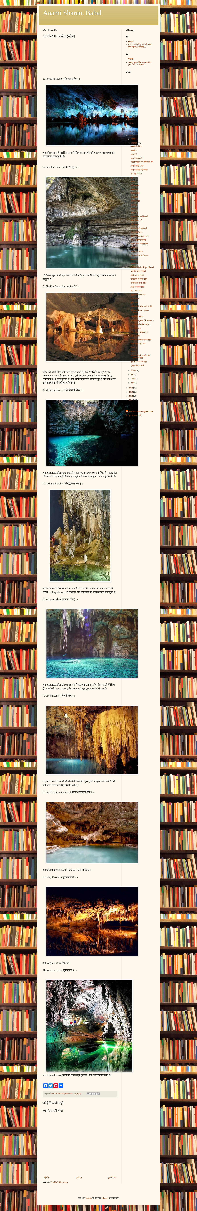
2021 (131, 115)
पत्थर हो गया (135, 298)
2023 (131, 107)
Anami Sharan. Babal (72, 13)
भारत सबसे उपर (136, 232)
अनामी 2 (134, 205)
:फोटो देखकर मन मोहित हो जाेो (142, 162)
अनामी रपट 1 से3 (137, 166)
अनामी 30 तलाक (137, 252)
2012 (131, 396)
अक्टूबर (134, 143)
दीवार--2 (134, 348)
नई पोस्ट (47, 1178)
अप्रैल (133, 379)
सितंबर (134, 371)
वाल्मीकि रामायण (137, 316)
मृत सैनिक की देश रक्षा (139, 362)
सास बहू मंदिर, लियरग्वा (139, 170)
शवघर (133, 182)
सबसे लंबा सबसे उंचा (138, 344)
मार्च (133, 383)
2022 (131, 111)
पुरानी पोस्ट (112, 1178)
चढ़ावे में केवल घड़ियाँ (138, 271)
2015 (131, 135)
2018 (131, 123)
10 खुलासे (134, 197)
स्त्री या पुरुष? (135, 336)
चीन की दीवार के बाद (138, 240)
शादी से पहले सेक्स (137, 287)
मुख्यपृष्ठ (79, 1178)
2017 (131, 127)
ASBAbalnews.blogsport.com (141, 411)
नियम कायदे (135, 193)
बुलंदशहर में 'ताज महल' (139, 279)
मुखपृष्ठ (130, 41)
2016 (131, 131)
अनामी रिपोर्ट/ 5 (136, 158)
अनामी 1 (134, 209)
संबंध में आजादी (136, 220)
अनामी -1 (134, 213)
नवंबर (133, 139)
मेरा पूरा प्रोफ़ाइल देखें (133, 415)
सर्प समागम (135, 185)
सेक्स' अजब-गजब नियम (139, 244)
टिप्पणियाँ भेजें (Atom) (59, 1182)
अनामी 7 (134, 150)
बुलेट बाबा (134, 302)
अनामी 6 (134, 154)
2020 (131, 119)
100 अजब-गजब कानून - (140, 332)
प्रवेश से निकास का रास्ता (140, 236)
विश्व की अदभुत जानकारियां (141, 340)
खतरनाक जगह (136, 291)
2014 (131, 388)
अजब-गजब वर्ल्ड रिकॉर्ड (139, 217)
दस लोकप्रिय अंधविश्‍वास (139, 256)
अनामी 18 (134, 263)
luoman (89, 1198)
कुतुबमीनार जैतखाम (138, 295)
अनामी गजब (135, 201)
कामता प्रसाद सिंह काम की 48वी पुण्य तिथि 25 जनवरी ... (140, 46)
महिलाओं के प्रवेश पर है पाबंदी (141, 306)
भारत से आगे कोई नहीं (139, 228)
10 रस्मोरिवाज (136, 328)
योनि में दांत (135, 224)
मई (132, 375)
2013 (131, 392)
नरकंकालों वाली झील (138, 283)
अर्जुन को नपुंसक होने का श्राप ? (142, 320)
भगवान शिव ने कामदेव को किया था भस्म (140, 356)
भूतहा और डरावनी (137, 366)
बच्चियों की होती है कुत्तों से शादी (142, 267)
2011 (131, 400)
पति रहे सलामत (136, 174)
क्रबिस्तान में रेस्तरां (137, 275)
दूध (132, 178)
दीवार (133, 352)
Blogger (105, 1198)
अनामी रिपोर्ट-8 (136, 146)
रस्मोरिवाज (134, 189)
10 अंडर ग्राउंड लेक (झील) (140, 324)
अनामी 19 (134, 259)
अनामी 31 (134, 248)
